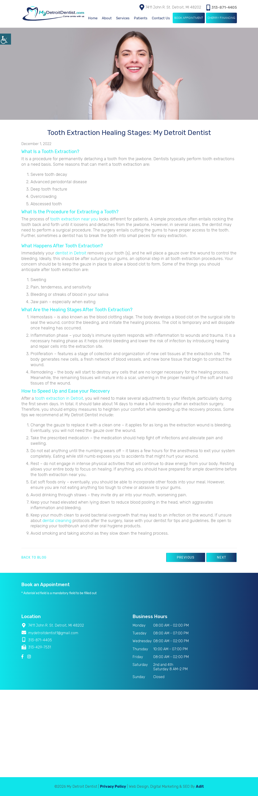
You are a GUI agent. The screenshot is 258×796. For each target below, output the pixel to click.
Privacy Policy (113, 786)
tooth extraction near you (74, 219)
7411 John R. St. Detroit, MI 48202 (170, 7)
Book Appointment (188, 18)
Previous (186, 557)
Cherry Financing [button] (221, 18)
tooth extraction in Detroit (59, 398)
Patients (140, 18)
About (107, 18)
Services (123, 18)
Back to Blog (34, 557)
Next (221, 557)
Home (92, 18)
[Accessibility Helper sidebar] (5, 39)
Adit (200, 786)
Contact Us (161, 18)
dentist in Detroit (70, 253)
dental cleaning (56, 520)
